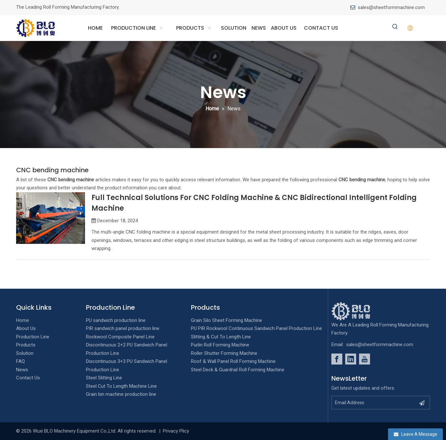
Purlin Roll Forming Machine (220, 345)
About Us (26, 328)
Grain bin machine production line (121, 394)
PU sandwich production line (116, 320)
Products (25, 345)
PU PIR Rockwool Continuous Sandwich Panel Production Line (256, 328)
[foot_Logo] (360, 311)
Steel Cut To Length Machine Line (121, 386)
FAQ (20, 361)
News (22, 370)
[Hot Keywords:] (395, 27)
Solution (24, 353)
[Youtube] (364, 359)
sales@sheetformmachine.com (391, 7)
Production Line (32, 337)
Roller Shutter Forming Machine (224, 353)
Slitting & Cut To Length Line (221, 337)
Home (22, 320)
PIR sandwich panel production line (122, 328)
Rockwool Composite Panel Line (120, 337)
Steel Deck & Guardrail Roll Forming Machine (237, 370)
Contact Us (28, 378)
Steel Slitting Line (104, 378)
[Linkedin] (350, 359)
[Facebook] (336, 359)
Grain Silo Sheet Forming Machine (226, 320)
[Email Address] (373, 402)
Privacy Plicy (176, 431)
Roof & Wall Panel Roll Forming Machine (233, 361)
